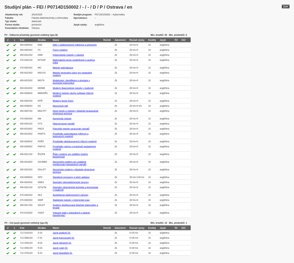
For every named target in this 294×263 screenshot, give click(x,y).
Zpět (285, 6)
